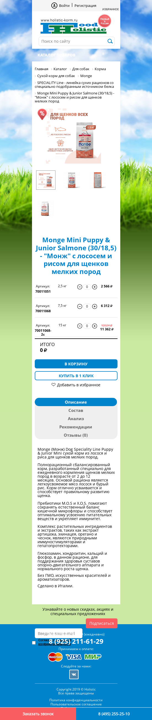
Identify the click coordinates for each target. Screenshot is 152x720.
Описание (76, 402)
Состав (75, 410)
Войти (64, 5)
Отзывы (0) (76, 435)
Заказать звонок (38, 713)
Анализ (76, 418)
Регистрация (85, 5)
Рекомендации (75, 427)
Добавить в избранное (78, 384)
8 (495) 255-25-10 (114, 713)
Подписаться (101, 623)
